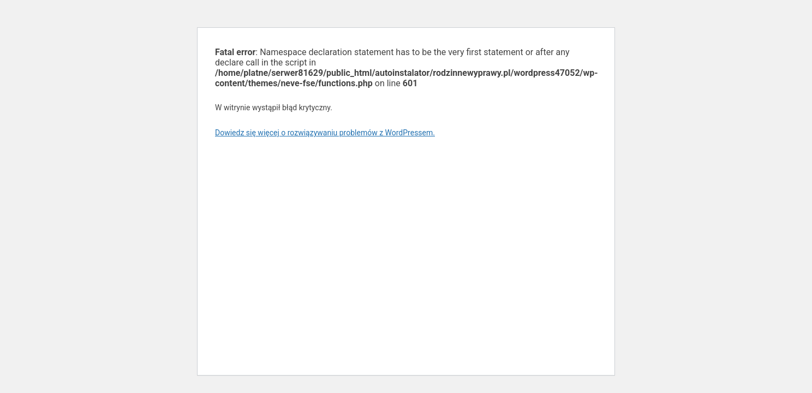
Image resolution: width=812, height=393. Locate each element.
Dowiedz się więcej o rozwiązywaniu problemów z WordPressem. (325, 132)
